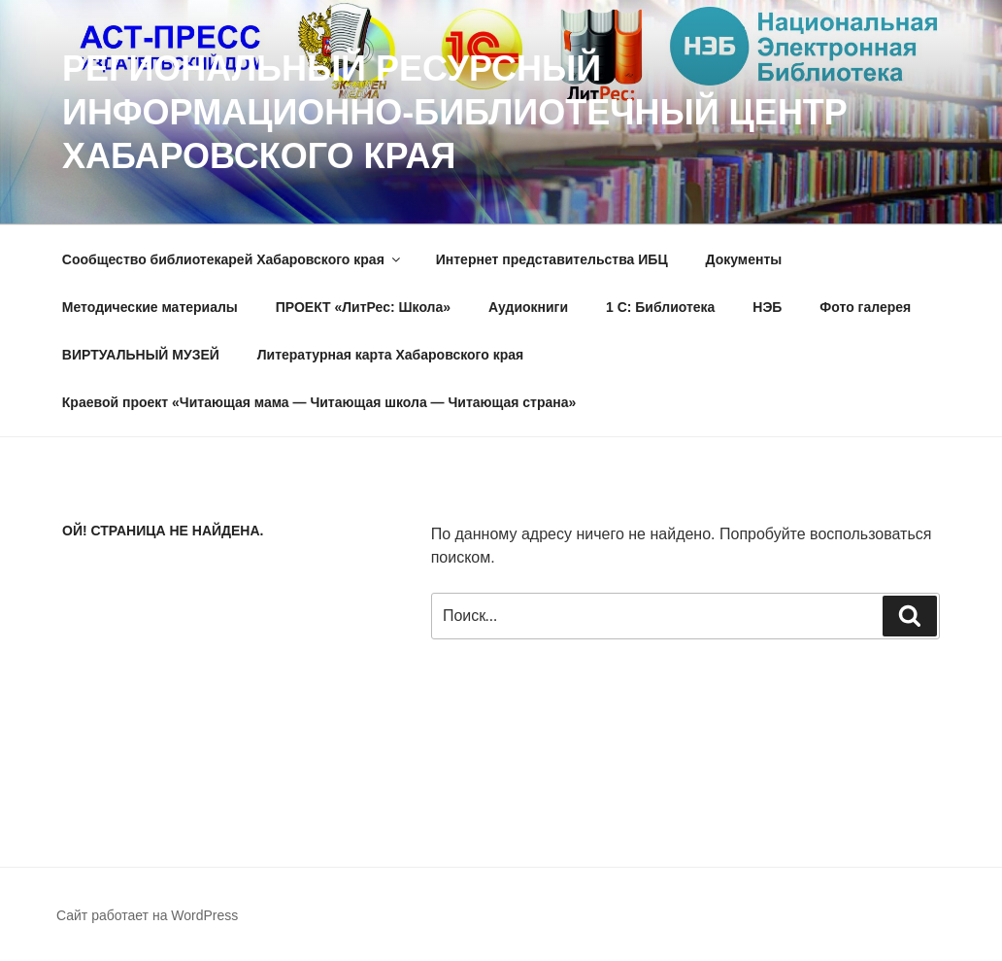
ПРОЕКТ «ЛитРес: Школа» (363, 307)
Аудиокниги (528, 307)
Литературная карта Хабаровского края (390, 354)
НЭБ (767, 307)
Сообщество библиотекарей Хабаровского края (232, 259)
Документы (744, 259)
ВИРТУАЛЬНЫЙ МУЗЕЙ (140, 354)
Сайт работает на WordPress (147, 915)
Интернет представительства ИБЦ (552, 259)
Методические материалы (150, 307)
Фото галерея (865, 307)
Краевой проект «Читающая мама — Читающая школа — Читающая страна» (319, 402)
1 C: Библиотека (660, 307)
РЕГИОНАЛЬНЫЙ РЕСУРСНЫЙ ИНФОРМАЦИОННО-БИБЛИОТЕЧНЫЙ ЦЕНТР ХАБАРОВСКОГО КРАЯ (455, 112)
